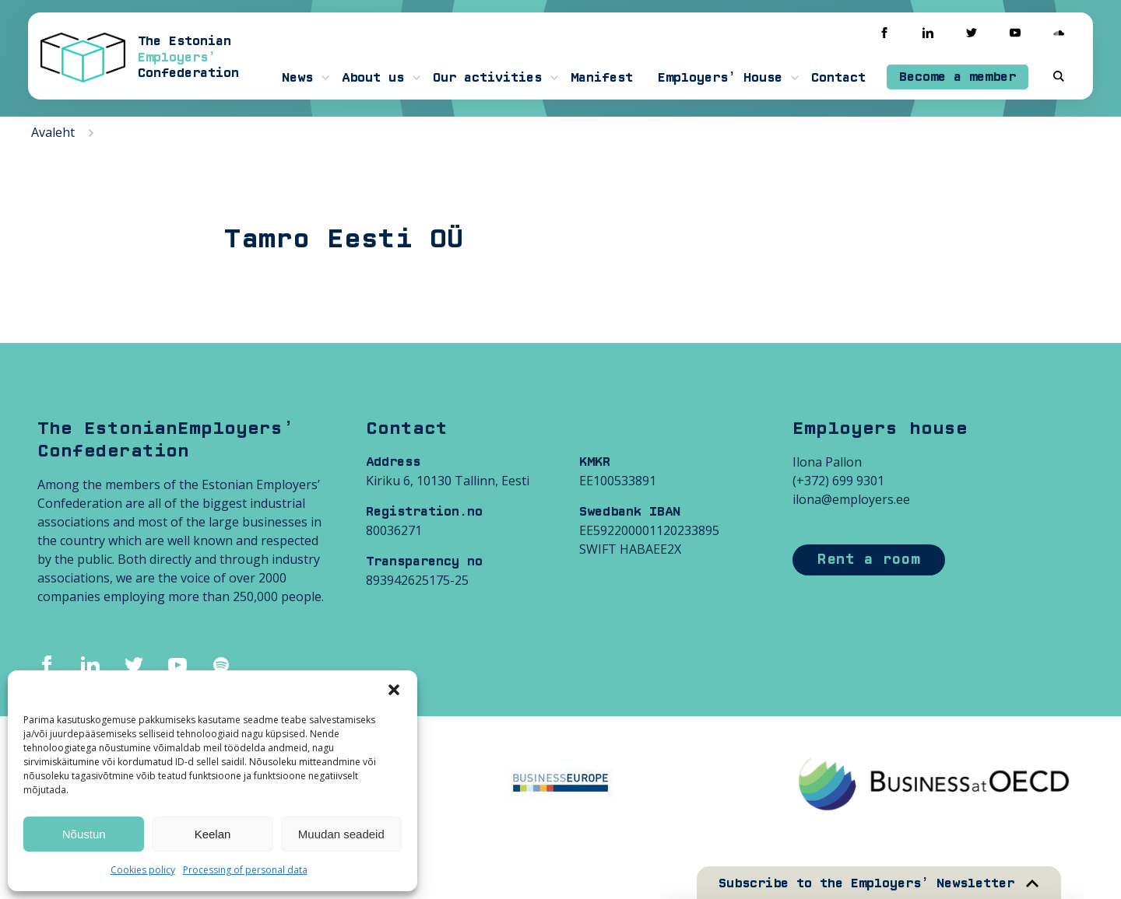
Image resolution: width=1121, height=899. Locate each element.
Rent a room (868, 559)
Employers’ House (720, 78)
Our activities (487, 78)
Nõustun (84, 834)
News (297, 78)
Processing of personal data (245, 869)
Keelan (213, 834)
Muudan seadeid (341, 834)
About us (373, 78)
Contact (838, 78)
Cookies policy (143, 869)
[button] (394, 690)
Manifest (602, 78)
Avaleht (53, 132)
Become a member (957, 77)
